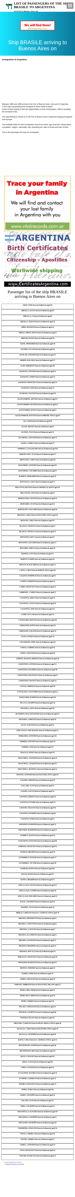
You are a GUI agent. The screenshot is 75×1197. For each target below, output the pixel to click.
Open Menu (70, 5)
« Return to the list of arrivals (14, 1164)
